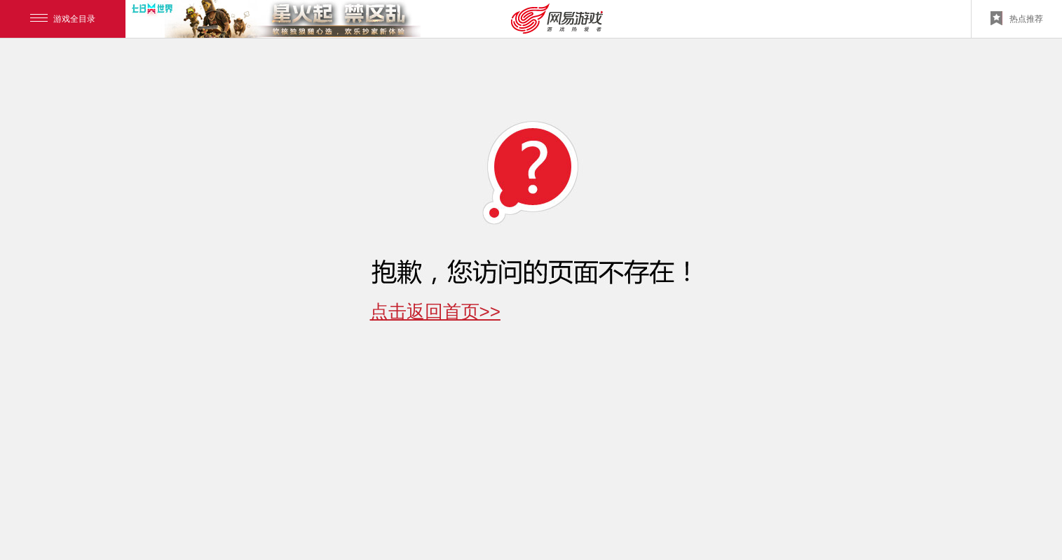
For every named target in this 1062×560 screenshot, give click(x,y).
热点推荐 (1016, 18)
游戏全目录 (62, 19)
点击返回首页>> (435, 311)
